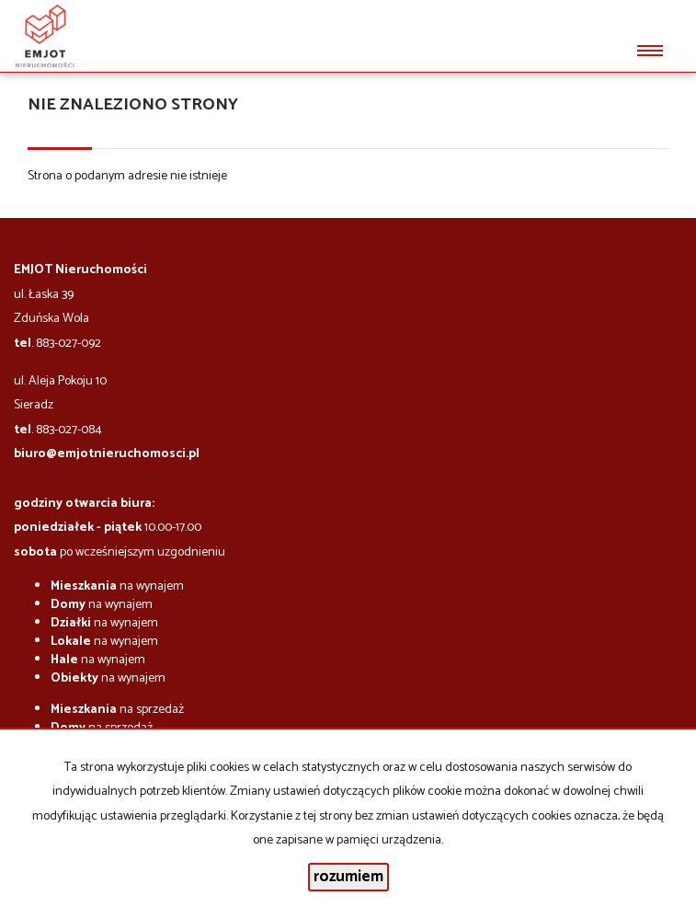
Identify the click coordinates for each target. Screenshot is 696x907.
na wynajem (117, 586)
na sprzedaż (117, 709)
